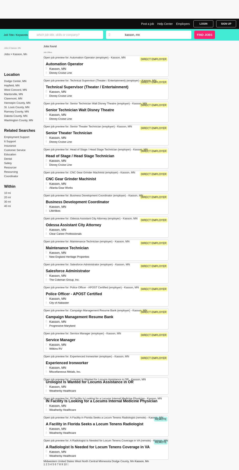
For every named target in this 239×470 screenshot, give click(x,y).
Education (10, 154)
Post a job (147, 23)
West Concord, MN (15, 89)
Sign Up (226, 23)
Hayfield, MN (11, 85)
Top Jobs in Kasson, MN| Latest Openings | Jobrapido (19, 24)
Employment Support (16, 137)
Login (203, 23)
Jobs (7, 54)
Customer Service (14, 150)
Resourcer (10, 167)
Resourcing (11, 171)
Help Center (165, 23)
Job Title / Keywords (16, 34)
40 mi (7, 206)
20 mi (7, 197)
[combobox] (154, 35)
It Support (10, 141)
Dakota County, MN (15, 115)
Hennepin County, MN (17, 102)
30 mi (7, 201)
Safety (8, 163)
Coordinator (11, 176)
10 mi (7, 193)
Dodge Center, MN (15, 81)
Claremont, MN (13, 98)
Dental (8, 158)
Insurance (10, 145)
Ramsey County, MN (16, 111)
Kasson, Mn (20, 54)
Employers (183, 23)
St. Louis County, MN (16, 107)
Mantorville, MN (13, 94)
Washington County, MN (18, 120)
